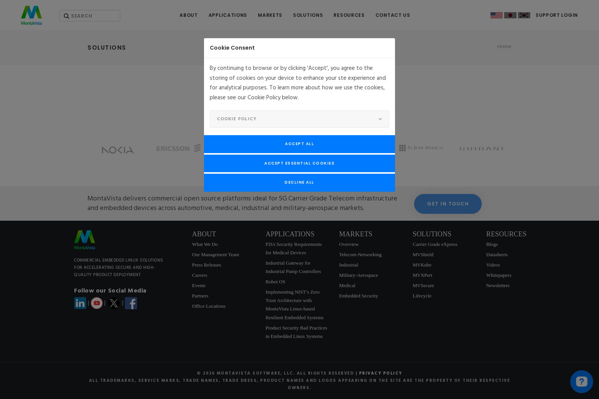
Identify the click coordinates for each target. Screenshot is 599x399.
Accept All (299, 144)
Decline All (299, 182)
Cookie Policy (237, 119)
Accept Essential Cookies (299, 163)
